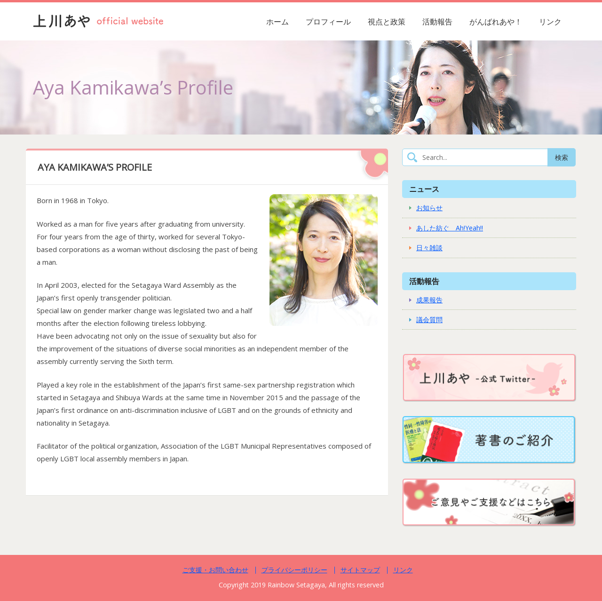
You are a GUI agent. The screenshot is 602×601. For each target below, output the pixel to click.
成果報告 (429, 299)
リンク (550, 21)
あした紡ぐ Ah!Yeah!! (449, 227)
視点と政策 (386, 21)
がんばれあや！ (495, 21)
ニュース (424, 188)
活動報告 (437, 21)
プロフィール (328, 21)
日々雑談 (429, 247)
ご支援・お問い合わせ (215, 569)
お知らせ (429, 207)
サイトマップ (360, 569)
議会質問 (429, 319)
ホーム (277, 21)
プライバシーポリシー (294, 569)
